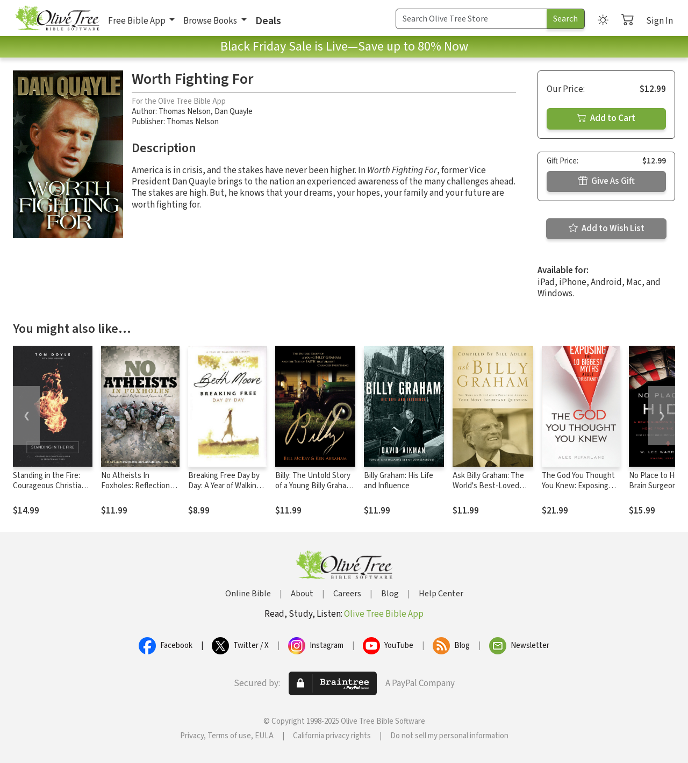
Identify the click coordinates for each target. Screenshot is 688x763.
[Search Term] (471, 19)
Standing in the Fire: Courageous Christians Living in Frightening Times (51, 491)
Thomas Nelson (185, 111)
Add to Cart (606, 118)
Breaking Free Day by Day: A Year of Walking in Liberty (224, 486)
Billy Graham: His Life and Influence (398, 480)
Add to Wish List (606, 228)
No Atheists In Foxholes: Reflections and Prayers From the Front (137, 491)
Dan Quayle (233, 111)
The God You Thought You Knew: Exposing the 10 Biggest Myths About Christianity (578, 491)
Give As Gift (606, 181)
